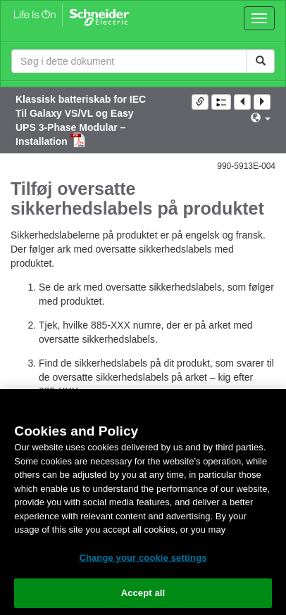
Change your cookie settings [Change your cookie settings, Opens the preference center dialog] (142, 557)
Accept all (143, 593)
